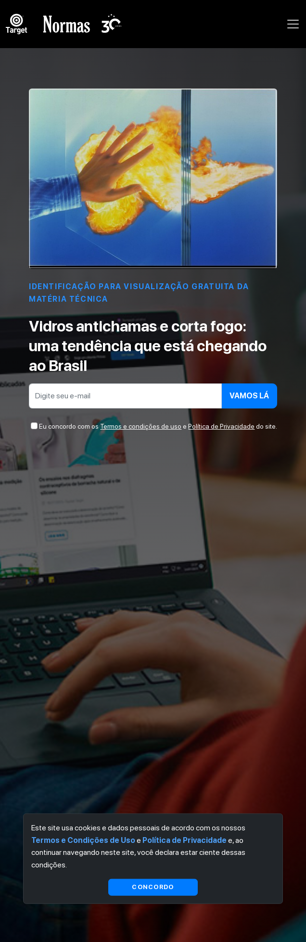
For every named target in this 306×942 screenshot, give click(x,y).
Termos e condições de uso (140, 426)
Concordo (153, 887)
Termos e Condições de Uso (83, 839)
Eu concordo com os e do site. (158, 426)
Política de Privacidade (221, 426)
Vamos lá (249, 395)
